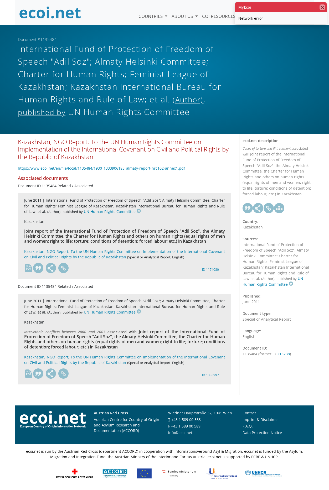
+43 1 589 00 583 (186, 419)
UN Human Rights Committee (112, 211)
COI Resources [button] (219, 16)
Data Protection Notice (262, 432)
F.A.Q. (248, 426)
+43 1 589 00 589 (186, 426)
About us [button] (183, 16)
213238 (283, 353)
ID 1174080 (210, 269)
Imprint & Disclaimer (261, 419)
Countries (151, 16)
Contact (249, 412)
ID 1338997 (210, 375)
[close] (322, 7)
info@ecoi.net (180, 432)
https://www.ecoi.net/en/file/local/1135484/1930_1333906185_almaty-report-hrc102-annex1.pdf (101, 168)
